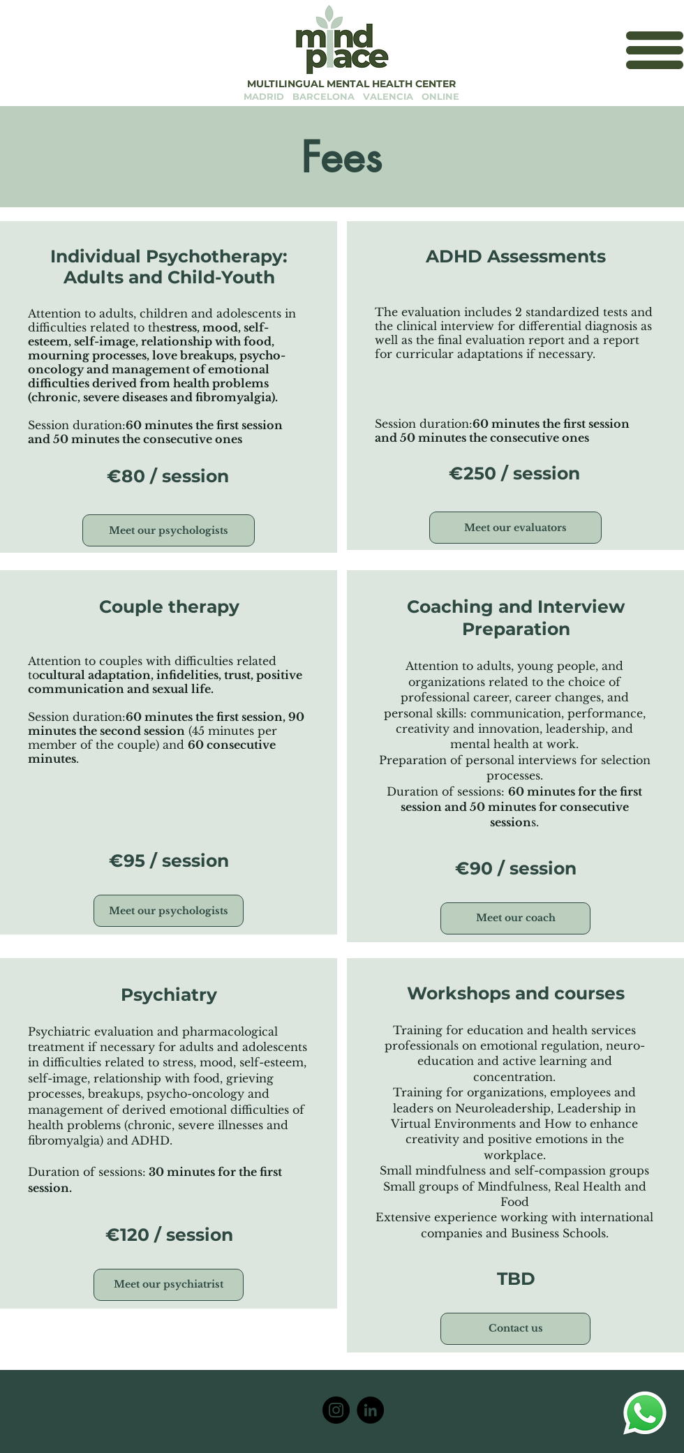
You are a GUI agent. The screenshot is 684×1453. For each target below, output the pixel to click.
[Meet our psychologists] (168, 530)
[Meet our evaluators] (515, 528)
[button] (654, 50)
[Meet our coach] (515, 918)
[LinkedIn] (370, 1410)
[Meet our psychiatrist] (169, 1285)
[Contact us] (515, 1329)
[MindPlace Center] (336, 1410)
